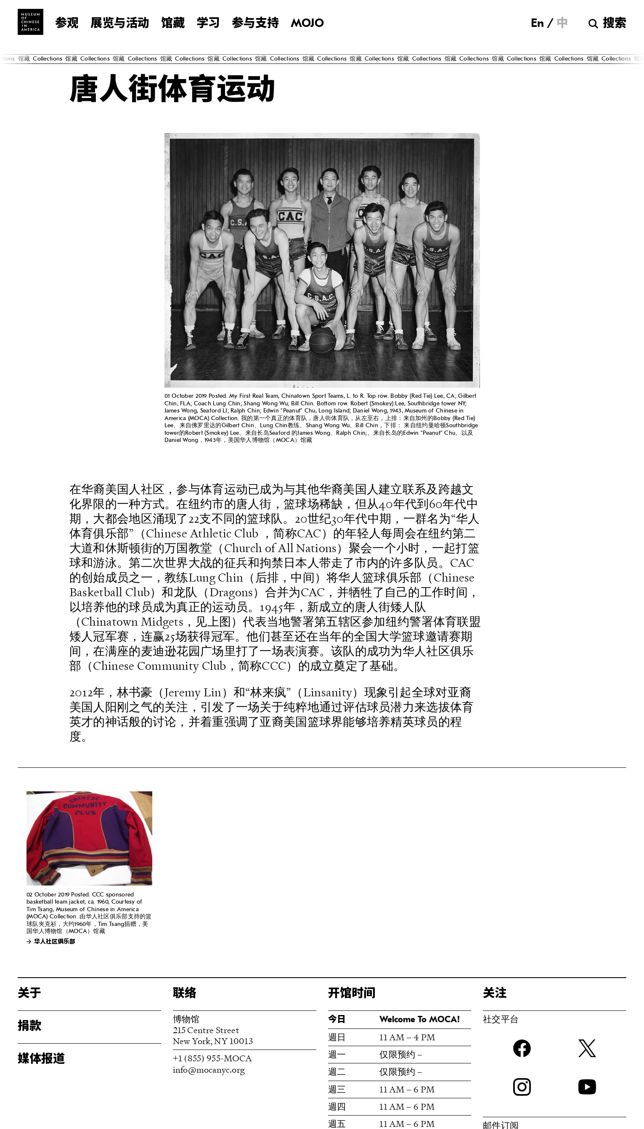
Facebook (522, 1048)
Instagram (522, 1087)
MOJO (307, 24)
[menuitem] (537, 23)
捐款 (29, 1027)
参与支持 (255, 24)
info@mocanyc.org (209, 1069)
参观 (67, 24)
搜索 (614, 24)
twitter (587, 1048)
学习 (208, 24)
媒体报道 (41, 1060)
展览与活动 (119, 24)
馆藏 (173, 24)
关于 (29, 994)
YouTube (587, 1087)
